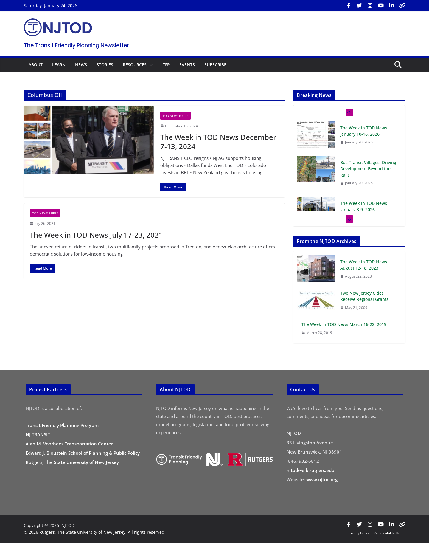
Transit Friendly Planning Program (62, 425)
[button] (150, 65)
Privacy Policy (358, 533)
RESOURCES (135, 64)
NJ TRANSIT (38, 434)
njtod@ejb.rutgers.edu (311, 470)
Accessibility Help (388, 533)
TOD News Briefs (175, 116)
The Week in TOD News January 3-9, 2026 (363, 206)
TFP (166, 64)
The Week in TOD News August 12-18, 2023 (363, 265)
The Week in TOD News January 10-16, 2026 (363, 131)
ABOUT (36, 64)
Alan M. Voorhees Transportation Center (69, 444)
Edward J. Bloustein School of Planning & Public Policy (83, 453)
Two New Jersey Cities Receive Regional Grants (364, 296)
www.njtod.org (322, 479)
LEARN (59, 64)
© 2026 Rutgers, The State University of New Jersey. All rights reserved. (95, 532)
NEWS (81, 64)
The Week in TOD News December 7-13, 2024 (218, 141)
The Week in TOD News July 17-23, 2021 (96, 235)
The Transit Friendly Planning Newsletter (76, 45)
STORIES (105, 64)
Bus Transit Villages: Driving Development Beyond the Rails (368, 169)
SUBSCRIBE (215, 64)
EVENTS (187, 64)
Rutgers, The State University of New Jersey (72, 462)
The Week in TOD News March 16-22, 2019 (343, 324)
